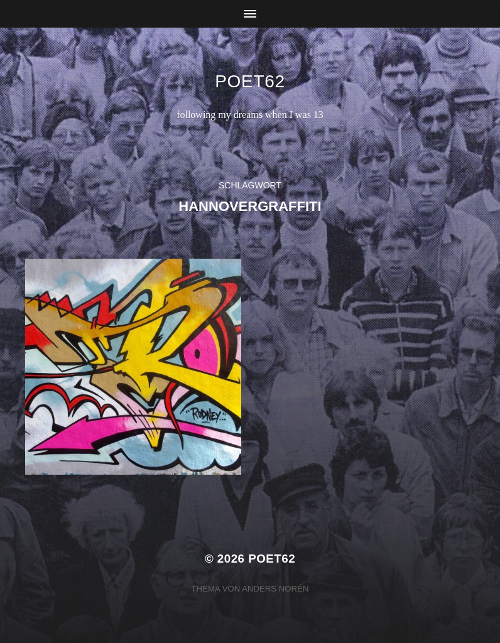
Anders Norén (275, 588)
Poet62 (250, 81)
